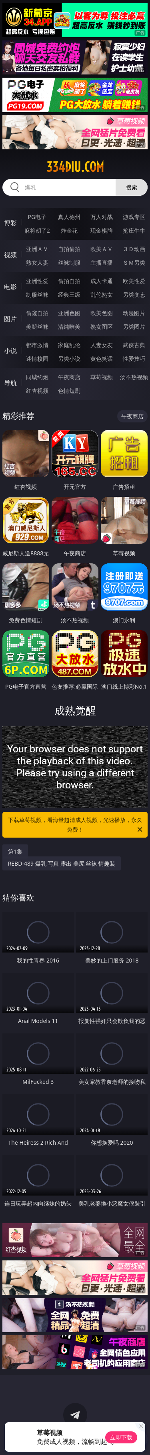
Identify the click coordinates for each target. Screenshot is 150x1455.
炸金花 (69, 230)
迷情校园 (37, 358)
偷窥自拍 (37, 313)
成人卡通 (101, 281)
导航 (10, 382)
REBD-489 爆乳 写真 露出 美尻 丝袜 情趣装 (61, 863)
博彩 (10, 222)
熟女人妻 (37, 262)
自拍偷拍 (69, 249)
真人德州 (69, 217)
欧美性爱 (134, 281)
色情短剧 (69, 390)
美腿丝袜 (37, 326)
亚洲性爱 (37, 281)
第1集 (15, 851)
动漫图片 (134, 313)
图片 (10, 318)
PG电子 (37, 217)
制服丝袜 (37, 294)
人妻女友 (101, 345)
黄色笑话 (101, 358)
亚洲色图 (69, 313)
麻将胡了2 (37, 230)
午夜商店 (69, 377)
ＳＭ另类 (134, 262)
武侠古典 (134, 345)
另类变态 (134, 294)
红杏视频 (37, 390)
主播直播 (101, 262)
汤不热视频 (134, 377)
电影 (10, 286)
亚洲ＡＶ (37, 249)
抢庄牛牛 (134, 230)
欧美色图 (101, 313)
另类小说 (69, 358)
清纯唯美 (69, 326)
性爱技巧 (134, 358)
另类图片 (134, 326)
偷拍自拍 (69, 281)
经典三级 (69, 294)
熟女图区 (101, 326)
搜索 (131, 187)
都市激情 (37, 345)
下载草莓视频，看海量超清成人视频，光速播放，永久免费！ (76, 825)
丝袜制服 (69, 262)
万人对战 (101, 217)
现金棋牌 (101, 230)
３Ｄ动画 (134, 249)
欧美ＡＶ (101, 249)
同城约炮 (37, 377)
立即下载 (121, 1437)
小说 (10, 350)
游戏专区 (134, 217)
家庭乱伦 (69, 345)
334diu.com (75, 167)
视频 (10, 254)
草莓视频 (101, 377)
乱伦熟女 (101, 294)
